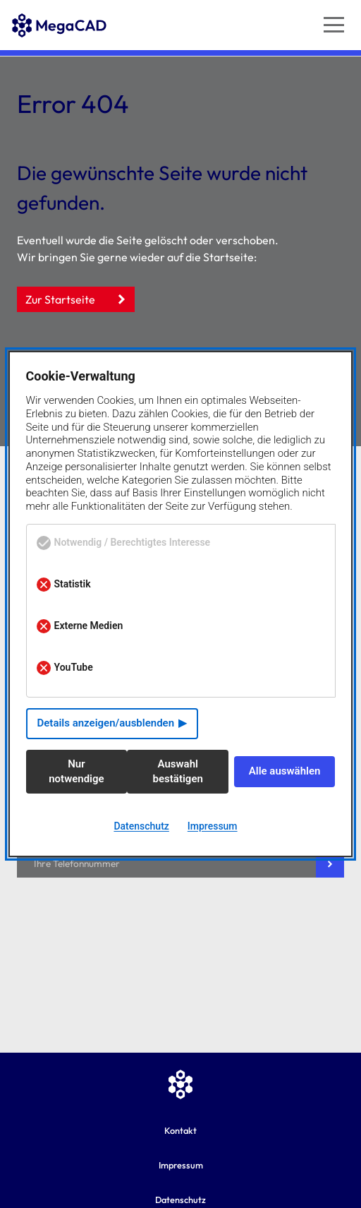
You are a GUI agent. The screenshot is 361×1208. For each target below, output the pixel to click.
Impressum (181, 1165)
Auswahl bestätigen (178, 771)
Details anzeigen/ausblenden (106, 723)
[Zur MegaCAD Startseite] (59, 64)
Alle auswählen (285, 771)
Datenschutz (141, 826)
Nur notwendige (76, 771)
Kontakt (180, 1130)
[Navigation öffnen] (334, 25)
